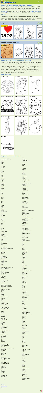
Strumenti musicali (25, 354)
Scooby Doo (3, 367)
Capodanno (24, 305)
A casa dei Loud (4, 319)
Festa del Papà (25, 311)
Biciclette (23, 365)
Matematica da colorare (26, 233)
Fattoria (23, 340)
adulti (34, 19)
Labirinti (23, 232)
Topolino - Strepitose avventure (28, 210)
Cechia (23, 164)
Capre (2, 172)
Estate (23, 309)
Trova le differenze (25, 236)
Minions (2, 354)
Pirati (23, 280)
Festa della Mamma (26, 312)
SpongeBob (3, 371)
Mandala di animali (25, 213)
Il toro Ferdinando (4, 344)
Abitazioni (24, 328)
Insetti (2, 194)
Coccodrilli (3, 177)
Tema (23, 303)
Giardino (23, 341)
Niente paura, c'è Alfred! (5, 358)
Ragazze (23, 239)
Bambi (2, 269)
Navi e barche (24, 377)
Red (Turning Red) (4, 308)
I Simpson (3, 341)
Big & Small (3, 234)
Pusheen (23, 257)
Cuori (23, 247)
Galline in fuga (3, 332)
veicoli (22, 9)
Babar (2, 320)
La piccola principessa (5, 249)
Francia (23, 166)
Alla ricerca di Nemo (5, 268)
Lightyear (2, 290)
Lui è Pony (3, 351)
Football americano (25, 294)
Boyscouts (24, 329)
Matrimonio (24, 318)
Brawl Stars (24, 189)
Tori (1, 225)
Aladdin (2, 265)
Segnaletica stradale (26, 378)
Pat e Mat (3, 359)
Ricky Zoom (24, 282)
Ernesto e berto (4, 243)
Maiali (2, 199)
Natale (23, 320)
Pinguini (2, 208)
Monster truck (24, 374)
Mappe (23, 172)
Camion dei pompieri (26, 367)
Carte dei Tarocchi (25, 331)
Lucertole (2, 197)
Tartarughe (3, 221)
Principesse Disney (4, 303)
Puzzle (23, 225)
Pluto (2, 300)
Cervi (2, 175)
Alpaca (2, 162)
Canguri (2, 168)
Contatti (2, 387)
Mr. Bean (2, 355)
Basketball (24, 292)
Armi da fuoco (24, 268)
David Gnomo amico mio (5, 329)
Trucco (23, 263)
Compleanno (24, 308)
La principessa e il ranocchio (6, 286)
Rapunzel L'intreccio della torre (7, 306)
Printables (24, 222)
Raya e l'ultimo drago (5, 307)
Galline (2, 188)
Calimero (2, 239)
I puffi (2, 339)
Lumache (2, 198)
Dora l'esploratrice (4, 241)
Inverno (23, 317)
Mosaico (23, 347)
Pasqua (13, 12)
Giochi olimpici (25, 313)
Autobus (23, 364)
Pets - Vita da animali (5, 362)
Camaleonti (3, 166)
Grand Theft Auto (25, 196)
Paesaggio (24, 174)
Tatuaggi (23, 355)
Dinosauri (3, 183)
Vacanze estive (25, 325)
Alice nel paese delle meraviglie (7, 267)
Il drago (2, 193)
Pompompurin (3, 256)
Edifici (23, 337)
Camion (23, 366)
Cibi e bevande (25, 334)
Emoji (23, 338)
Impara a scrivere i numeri (27, 230)
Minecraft (24, 199)
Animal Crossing (25, 186)
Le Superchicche (25, 250)
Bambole (23, 241)
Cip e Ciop (3, 274)
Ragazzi (23, 267)
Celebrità (23, 333)
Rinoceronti (3, 215)
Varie (23, 327)
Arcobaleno (24, 159)
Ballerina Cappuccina (26, 240)
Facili (2, 244)
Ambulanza (24, 361)
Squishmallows (4, 261)
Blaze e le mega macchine (27, 270)
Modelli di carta (25, 223)
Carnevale (24, 307)
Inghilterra (24, 169)
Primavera (24, 322)
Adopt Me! (24, 184)
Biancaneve (3, 271)
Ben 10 (23, 269)
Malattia (23, 346)
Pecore (2, 206)
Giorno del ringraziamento (27, 314)
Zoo (1, 229)
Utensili (23, 287)
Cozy (23, 245)
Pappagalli (3, 205)
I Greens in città (4, 278)
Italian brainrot (24, 273)
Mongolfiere (24, 373)
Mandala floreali (25, 216)
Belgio (23, 161)
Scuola (23, 353)
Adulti (2, 157)
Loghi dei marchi (25, 345)
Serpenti (2, 219)
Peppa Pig (3, 254)
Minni (2, 291)
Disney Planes (3, 276)
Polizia (23, 281)
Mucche (2, 201)
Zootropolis (3, 316)
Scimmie (2, 216)
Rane (2, 212)
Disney (2, 264)
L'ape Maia (3, 346)
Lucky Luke (3, 350)
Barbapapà (3, 232)
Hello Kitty (3, 245)
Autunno (23, 304)
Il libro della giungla (4, 280)
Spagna (23, 178)
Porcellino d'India (4, 211)
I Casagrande (3, 336)
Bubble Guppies (4, 324)
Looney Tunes (3, 349)
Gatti (2, 189)
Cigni (2, 176)
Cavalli (2, 174)
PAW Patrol (3, 361)
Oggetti (2, 253)
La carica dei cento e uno (6, 285)
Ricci (2, 214)
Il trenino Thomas (4, 247)
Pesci (2, 207)
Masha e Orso (3, 353)
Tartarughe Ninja (4, 375)
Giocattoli (24, 342)
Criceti (2, 180)
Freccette (24, 296)
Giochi (23, 181)
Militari (23, 277)
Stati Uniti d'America (26, 179)
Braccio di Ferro (25, 220)
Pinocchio (3, 298)
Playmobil (24, 350)
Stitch (2, 374)
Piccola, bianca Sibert (5, 363)
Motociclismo (24, 297)
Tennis (23, 301)
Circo (23, 336)
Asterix (23, 219)
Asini (2, 164)
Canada (23, 163)
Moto (23, 375)
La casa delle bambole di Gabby (7, 248)
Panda (2, 203)
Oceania (2, 293)
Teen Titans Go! (4, 376)
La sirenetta (3, 287)
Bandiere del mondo (26, 160)
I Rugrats (2, 340)
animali (17, 9)
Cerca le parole (25, 228)
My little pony (3, 357)
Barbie (23, 243)
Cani (2, 170)
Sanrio (23, 258)
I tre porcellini (3, 342)
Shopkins (24, 259)
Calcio (23, 293)
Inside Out (3, 282)
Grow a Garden (25, 197)
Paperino (2, 295)
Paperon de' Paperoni (5, 296)
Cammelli (2, 167)
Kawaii (23, 344)
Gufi (1, 192)
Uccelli (2, 227)
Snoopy (2, 260)
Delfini (2, 181)
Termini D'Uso (4, 386)
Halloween (3, 14)
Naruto (23, 278)
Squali (2, 220)
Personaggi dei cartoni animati (28, 217)
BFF (23, 244)
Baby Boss (3, 322)
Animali (2, 161)
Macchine (24, 371)
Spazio (23, 286)
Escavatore (24, 370)
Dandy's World (25, 190)
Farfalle (2, 185)
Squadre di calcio (25, 300)
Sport (23, 289)
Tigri (2, 223)
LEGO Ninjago (25, 276)
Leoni (2, 196)
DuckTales (3, 331)
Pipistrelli (2, 210)
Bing (2, 235)
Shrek (2, 368)
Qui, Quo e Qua (4, 304)
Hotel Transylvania (4, 335)
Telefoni (23, 356)
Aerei (23, 360)
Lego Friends (24, 252)
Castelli (23, 332)
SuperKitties (3, 309)
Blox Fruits (24, 188)
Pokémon (24, 201)
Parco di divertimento (26, 349)
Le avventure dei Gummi (5, 289)
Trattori (23, 379)
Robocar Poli (24, 283)
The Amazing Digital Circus (6, 159)
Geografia (3, 379)
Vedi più (18, 42)
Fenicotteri (3, 186)
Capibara (2, 171)
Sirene (23, 261)
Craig (2, 328)
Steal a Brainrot (25, 207)
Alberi (23, 157)
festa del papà (8, 12)
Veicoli (23, 358)
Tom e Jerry (3, 377)
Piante (23, 177)
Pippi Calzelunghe (4, 364)
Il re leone (3, 281)
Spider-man (3, 370)
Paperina (2, 294)
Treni (23, 380)
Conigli (2, 179)
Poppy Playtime (25, 202)
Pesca (23, 298)
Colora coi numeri (25, 229)
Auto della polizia (25, 362)
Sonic (23, 206)
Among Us (24, 185)
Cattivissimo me (4, 327)
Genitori (2, 384)
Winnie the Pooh (4, 315)
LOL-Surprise (24, 253)
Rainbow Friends (25, 203)
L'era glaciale (3, 284)
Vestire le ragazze (25, 265)
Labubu (23, 249)
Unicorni (2, 228)
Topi (1, 224)
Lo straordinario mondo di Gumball (7, 348)
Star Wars (3, 372)
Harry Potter (3, 333)
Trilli (1, 313)
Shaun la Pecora (4, 258)
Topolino (2, 311)
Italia (23, 170)
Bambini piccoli (4, 231)
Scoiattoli (2, 218)
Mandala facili (24, 214)
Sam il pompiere (4, 257)
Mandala (23, 212)
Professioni (24, 351)
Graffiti (23, 272)
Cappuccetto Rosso (4, 326)
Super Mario (24, 208)
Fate (23, 248)
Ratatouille (3, 366)
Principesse (24, 256)
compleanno (33, 11)
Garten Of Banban (25, 194)
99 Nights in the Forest (26, 183)
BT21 (2, 238)
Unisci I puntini (25, 237)
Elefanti (2, 184)
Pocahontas (3, 302)
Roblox (23, 205)
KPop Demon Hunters (5, 345)
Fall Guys (24, 192)
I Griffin (2, 337)
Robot (23, 285)
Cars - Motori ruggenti (5, 272)
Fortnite (23, 193)
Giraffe (2, 190)
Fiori (23, 165)
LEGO (23, 274)
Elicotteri (23, 369)
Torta (23, 262)
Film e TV (3, 318)
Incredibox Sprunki (25, 198)
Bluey (2, 323)
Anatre (2, 163)
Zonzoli (2, 262)
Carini (2, 240)
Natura (23, 173)
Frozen (2, 277)
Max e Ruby (3, 252)
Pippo (2, 299)
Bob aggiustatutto (4, 236)
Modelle (23, 254)
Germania (24, 168)
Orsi (1, 202)
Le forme (2, 251)
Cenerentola (3, 273)
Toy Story (2, 312)
